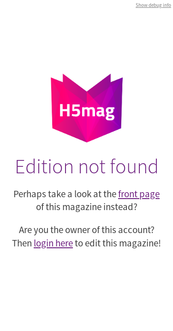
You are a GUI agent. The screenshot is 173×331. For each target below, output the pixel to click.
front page (139, 194)
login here (53, 243)
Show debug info (153, 5)
